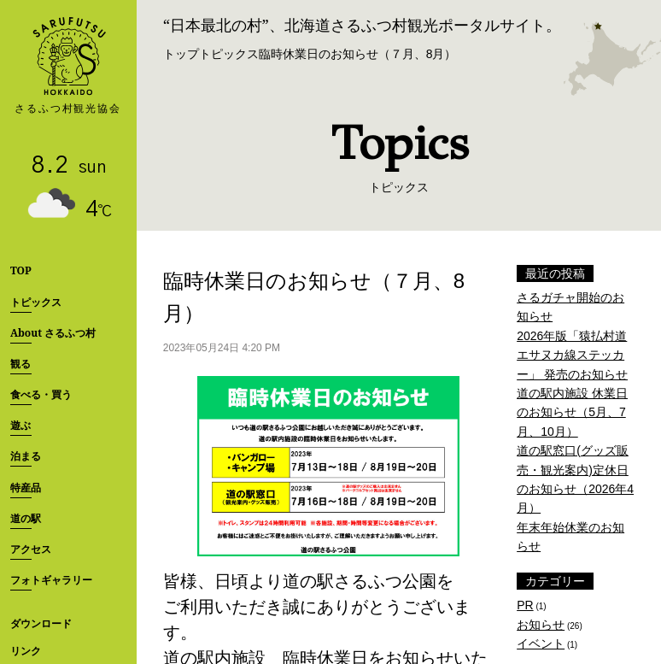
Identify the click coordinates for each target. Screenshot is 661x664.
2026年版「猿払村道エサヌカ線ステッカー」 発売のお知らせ (572, 355)
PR (525, 605)
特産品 (25, 487)
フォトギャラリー (51, 580)
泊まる (25, 456)
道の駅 (25, 518)
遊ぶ (20, 425)
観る (20, 363)
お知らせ (540, 625)
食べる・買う (41, 394)
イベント (540, 643)
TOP (21, 270)
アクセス (30, 549)
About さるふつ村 (53, 333)
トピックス (35, 302)
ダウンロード (41, 623)
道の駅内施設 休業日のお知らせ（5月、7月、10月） (572, 412)
